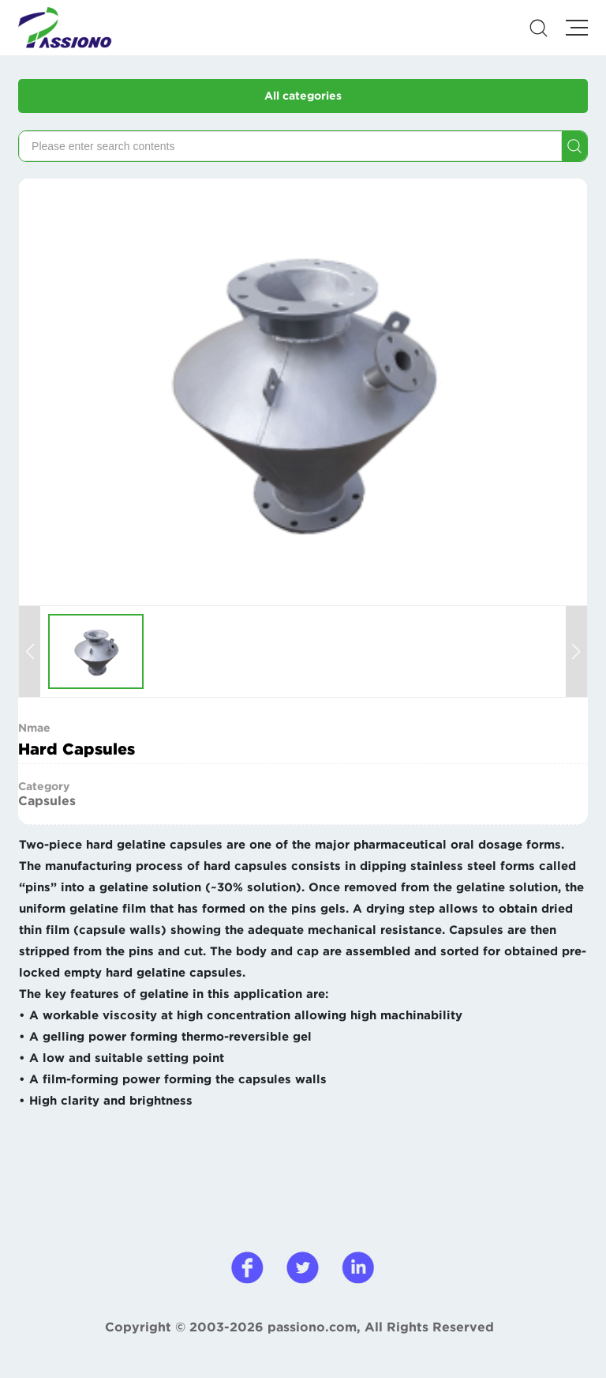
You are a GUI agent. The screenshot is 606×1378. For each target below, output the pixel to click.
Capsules (47, 800)
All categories (303, 95)
